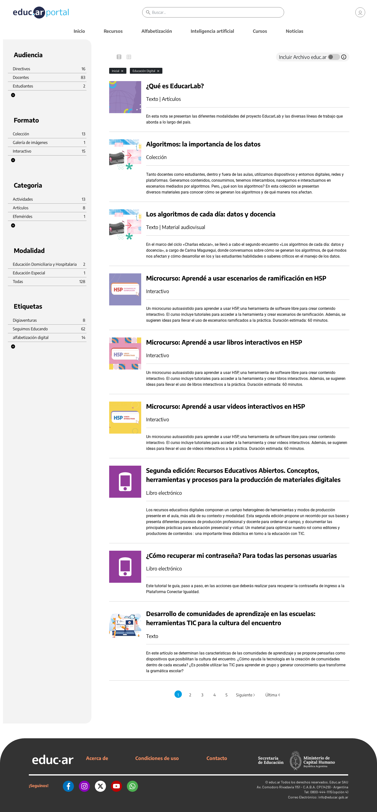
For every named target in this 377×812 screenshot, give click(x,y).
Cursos (260, 31)
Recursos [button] (113, 31)
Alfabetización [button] (156, 31)
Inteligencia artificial (212, 31)
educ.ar (274, 782)
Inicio (79, 31)
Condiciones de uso (157, 758)
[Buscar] (218, 12)
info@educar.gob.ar (333, 797)
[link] (360, 12)
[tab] (119, 57)
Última (272, 695)
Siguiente (246, 695)
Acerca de (97, 758)
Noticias (294, 31)
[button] (13, 95)
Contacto (216, 758)
